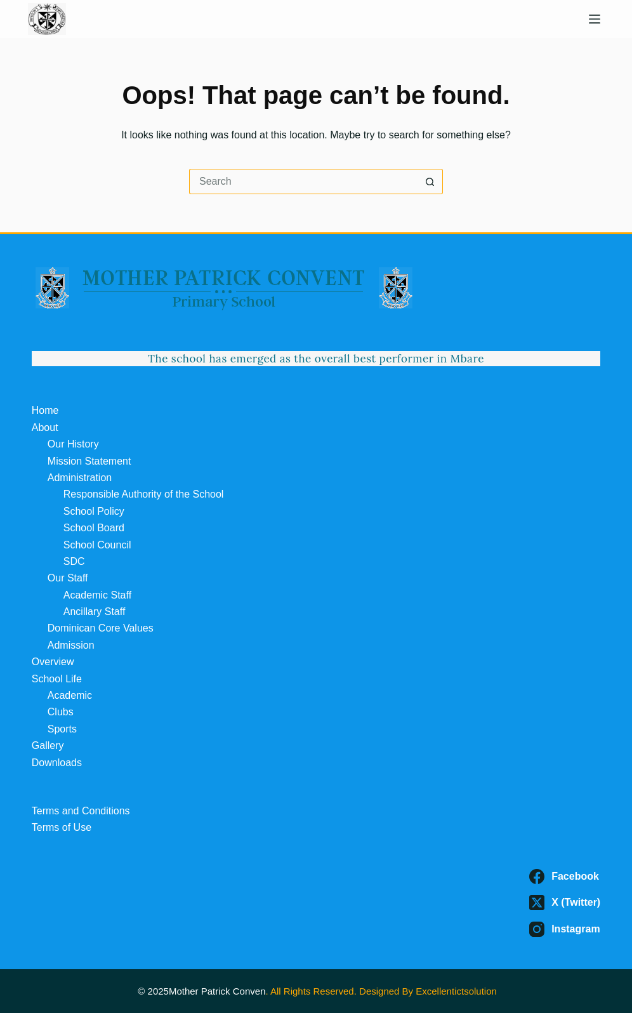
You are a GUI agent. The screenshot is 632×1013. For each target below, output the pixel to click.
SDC (74, 561)
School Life (57, 678)
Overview (53, 661)
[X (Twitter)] (564, 902)
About (45, 427)
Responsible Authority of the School (143, 494)
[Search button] (430, 181)
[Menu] (594, 19)
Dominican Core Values (101, 628)
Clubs (61, 711)
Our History (73, 444)
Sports (62, 729)
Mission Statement (89, 461)
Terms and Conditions (81, 810)
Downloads (57, 762)
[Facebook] (564, 876)
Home (45, 410)
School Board (93, 527)
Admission (71, 645)
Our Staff (68, 578)
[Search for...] (303, 181)
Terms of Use (61, 827)
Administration (80, 477)
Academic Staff (97, 595)
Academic (70, 695)
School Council (97, 545)
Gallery (48, 745)
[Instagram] (564, 929)
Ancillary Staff (94, 611)
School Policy (93, 511)
